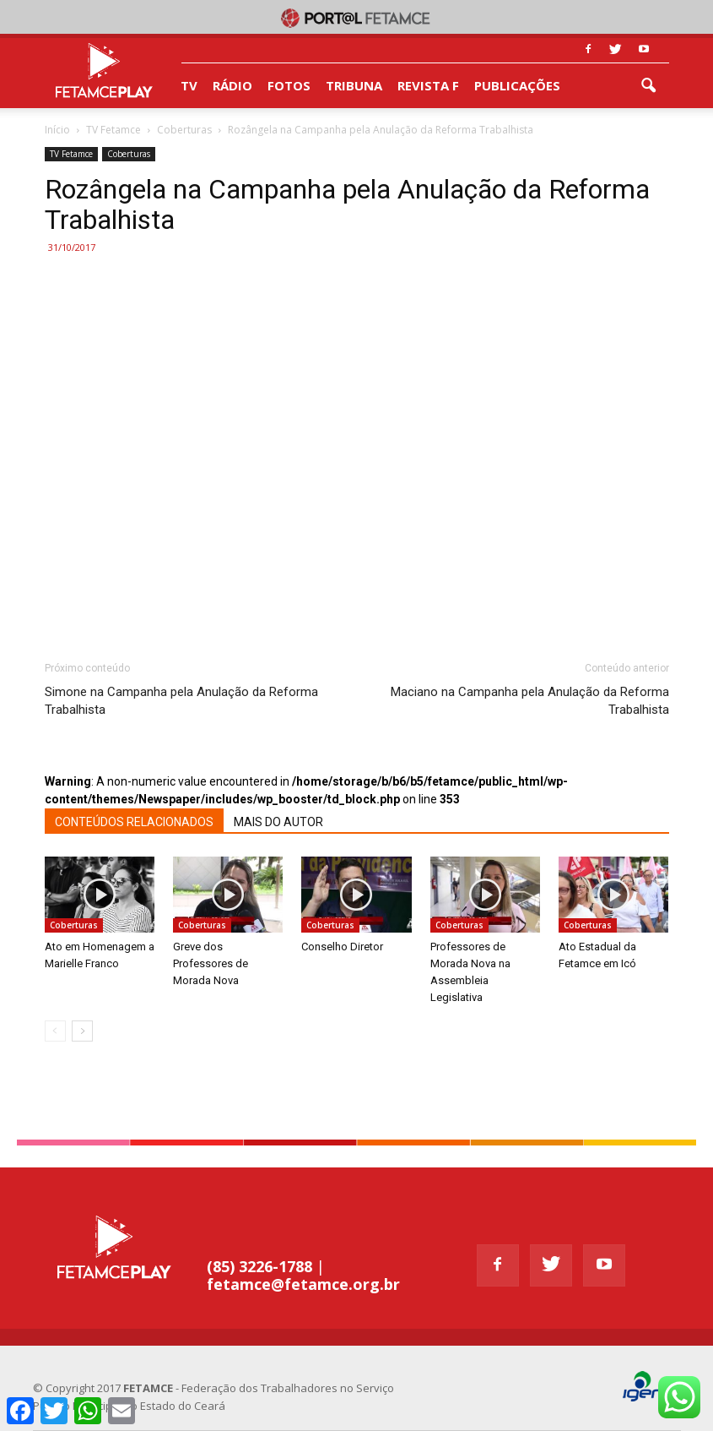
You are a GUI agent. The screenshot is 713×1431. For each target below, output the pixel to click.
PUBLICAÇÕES (517, 85)
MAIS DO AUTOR (278, 822)
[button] (649, 86)
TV (189, 85)
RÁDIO (232, 85)
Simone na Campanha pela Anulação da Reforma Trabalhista (181, 700)
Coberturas (128, 154)
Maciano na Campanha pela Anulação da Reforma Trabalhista (530, 700)
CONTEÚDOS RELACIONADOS (134, 822)
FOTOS (289, 85)
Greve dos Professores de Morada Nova (210, 963)
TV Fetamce (71, 154)
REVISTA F (428, 85)
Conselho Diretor (342, 946)
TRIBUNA (354, 85)
